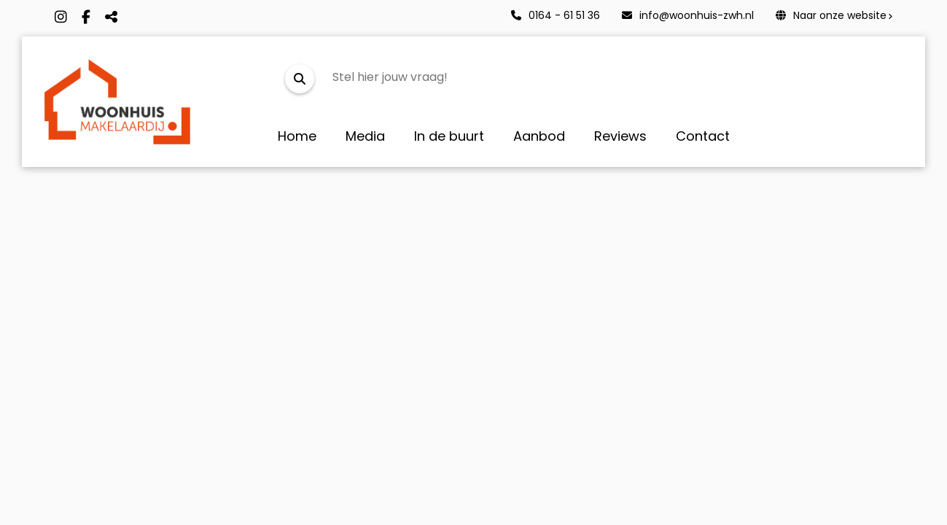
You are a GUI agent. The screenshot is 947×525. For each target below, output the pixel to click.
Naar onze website (831, 15)
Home (297, 136)
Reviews (620, 136)
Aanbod (539, 136)
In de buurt (449, 136)
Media (365, 136)
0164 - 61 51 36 (555, 15)
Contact (703, 136)
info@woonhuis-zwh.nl (688, 15)
